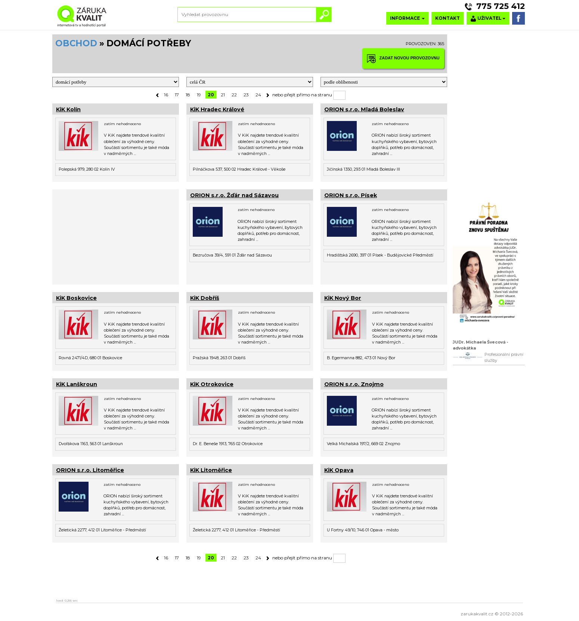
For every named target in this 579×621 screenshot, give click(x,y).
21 (223, 94)
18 (188, 94)
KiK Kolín (68, 109)
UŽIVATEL (487, 18)
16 (166, 94)
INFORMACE (407, 18)
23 (246, 94)
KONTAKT (447, 18)
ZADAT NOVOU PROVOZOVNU (403, 58)
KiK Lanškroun (76, 384)
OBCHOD (76, 43)
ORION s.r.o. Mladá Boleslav (364, 109)
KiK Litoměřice (211, 470)
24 (258, 94)
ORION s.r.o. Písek (350, 195)
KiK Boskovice (76, 298)
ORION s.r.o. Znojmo (354, 384)
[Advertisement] (115, 236)
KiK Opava (338, 470)
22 (234, 94)
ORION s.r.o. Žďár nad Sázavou (234, 195)
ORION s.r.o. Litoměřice (90, 470)
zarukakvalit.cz (477, 614)
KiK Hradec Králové (217, 109)
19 (199, 94)
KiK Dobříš (204, 298)
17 (177, 94)
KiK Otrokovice (211, 384)
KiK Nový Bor (342, 298)
